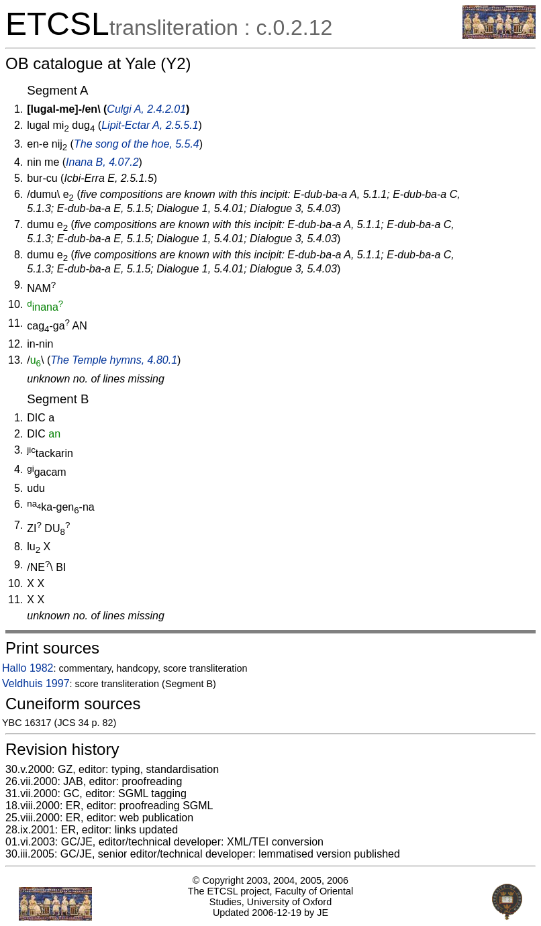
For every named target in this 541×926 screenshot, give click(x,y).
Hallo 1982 (28, 668)
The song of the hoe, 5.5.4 (136, 144)
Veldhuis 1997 (36, 683)
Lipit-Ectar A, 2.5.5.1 (149, 125)
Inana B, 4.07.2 (102, 162)
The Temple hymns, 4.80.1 (113, 360)
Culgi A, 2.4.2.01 (146, 109)
